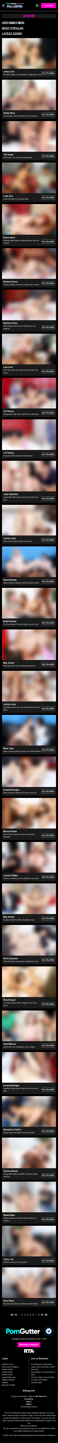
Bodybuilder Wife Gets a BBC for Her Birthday (20, 414)
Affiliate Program (8, 1380)
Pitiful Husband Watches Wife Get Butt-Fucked (21, 583)
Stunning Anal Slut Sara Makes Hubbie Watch (20, 1304)
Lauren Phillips (10, 875)
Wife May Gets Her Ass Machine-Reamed (19, 666)
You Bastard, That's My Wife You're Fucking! (20, 116)
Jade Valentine (10, 494)
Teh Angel (8, 154)
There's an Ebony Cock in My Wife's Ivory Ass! (21, 878)
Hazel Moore (9, 1044)
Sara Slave (8, 1301)
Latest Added (12, 33)
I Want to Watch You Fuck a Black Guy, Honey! (21, 285)
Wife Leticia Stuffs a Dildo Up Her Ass (17, 541)
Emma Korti (9, 237)
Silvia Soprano (10, 958)
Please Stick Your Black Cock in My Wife (18, 1133)
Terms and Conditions (10, 1367)
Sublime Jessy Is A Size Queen (15, 1262)
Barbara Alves (10, 281)
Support (5, 1382)
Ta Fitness (8, 411)
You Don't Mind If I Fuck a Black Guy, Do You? (21, 624)
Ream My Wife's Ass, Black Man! (15, 199)
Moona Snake (10, 831)
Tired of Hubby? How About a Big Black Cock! (20, 961)
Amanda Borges (11, 790)
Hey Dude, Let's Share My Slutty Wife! (18, 158)
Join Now (48, 6)
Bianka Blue (9, 1215)
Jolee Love (8, 71)
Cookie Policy (7, 1372)
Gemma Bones (10, 1171)
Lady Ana (8, 196)
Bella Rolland (9, 621)
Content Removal (8, 1377)
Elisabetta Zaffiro (12, 1129)
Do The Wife (48, 73)
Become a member (29, 1344)
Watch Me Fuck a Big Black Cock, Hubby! (19, 1047)
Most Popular (12, 28)
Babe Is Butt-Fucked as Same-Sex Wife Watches (22, 751)
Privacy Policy (7, 1369)
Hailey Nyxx (9, 113)
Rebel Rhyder (10, 580)
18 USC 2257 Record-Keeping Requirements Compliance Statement (29, 1435)
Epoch (29, 1402)
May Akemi (8, 663)
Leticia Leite (9, 538)
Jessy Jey (8, 1259)
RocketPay (28, 1399)
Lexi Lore (8, 367)
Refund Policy (7, 1375)
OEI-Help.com (40, 1396)
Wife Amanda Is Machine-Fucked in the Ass (20, 793)
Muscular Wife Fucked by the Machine (17, 456)
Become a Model (8, 1385)
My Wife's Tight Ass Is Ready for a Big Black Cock (22, 75)
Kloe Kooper (9, 1000)
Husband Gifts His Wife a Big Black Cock (19, 920)
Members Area (7, 1364)
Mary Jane (8, 748)
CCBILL (29, 1404)
